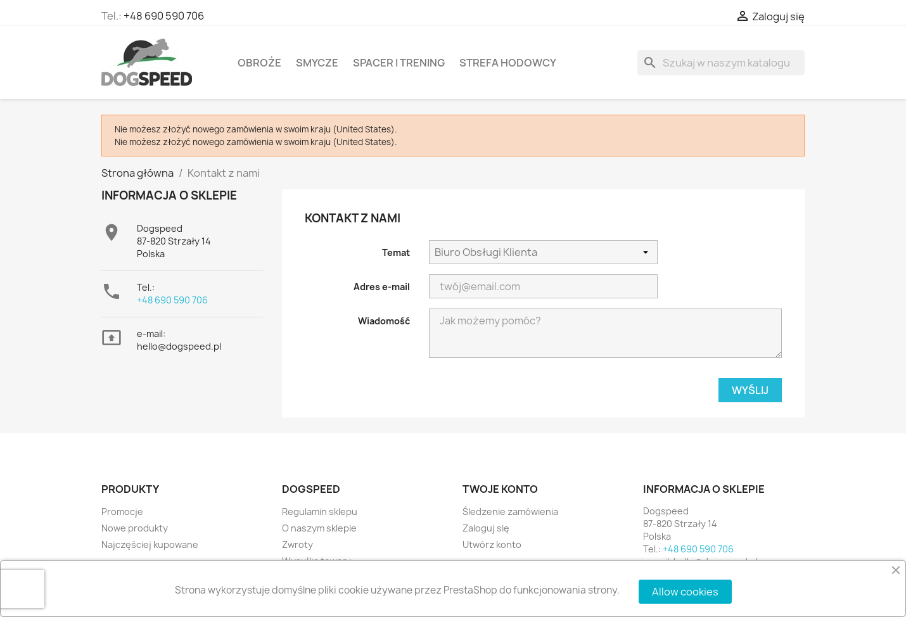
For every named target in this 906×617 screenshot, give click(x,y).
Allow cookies (685, 592)
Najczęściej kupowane (149, 544)
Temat (396, 252)
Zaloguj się (486, 528)
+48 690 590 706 (164, 16)
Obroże (259, 63)
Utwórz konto (492, 544)
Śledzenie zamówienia (510, 512)
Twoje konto (500, 489)
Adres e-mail (382, 287)
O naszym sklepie (319, 528)
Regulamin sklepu (319, 512)
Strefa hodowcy (507, 63)
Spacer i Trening (399, 63)
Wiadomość (384, 321)
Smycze (317, 63)
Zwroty (297, 544)
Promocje (122, 512)
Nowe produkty (134, 528)
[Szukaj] (721, 62)
